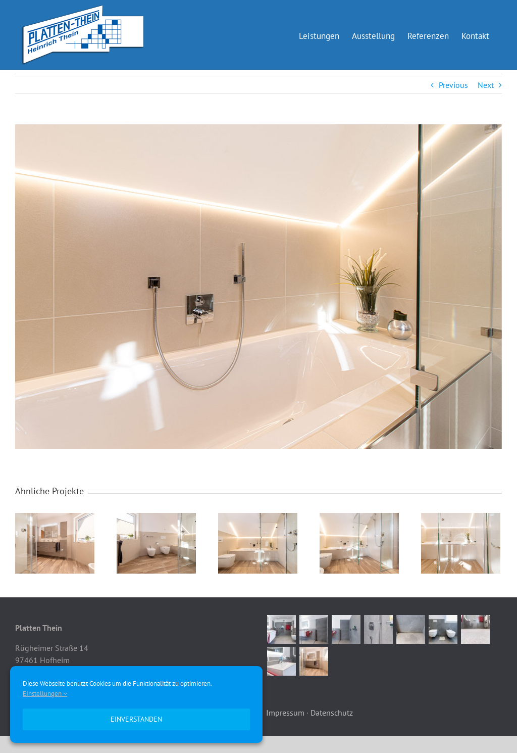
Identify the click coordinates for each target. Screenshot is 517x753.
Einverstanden (136, 719)
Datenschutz (332, 713)
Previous (453, 85)
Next (486, 85)
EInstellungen (45, 693)
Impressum (285, 713)
